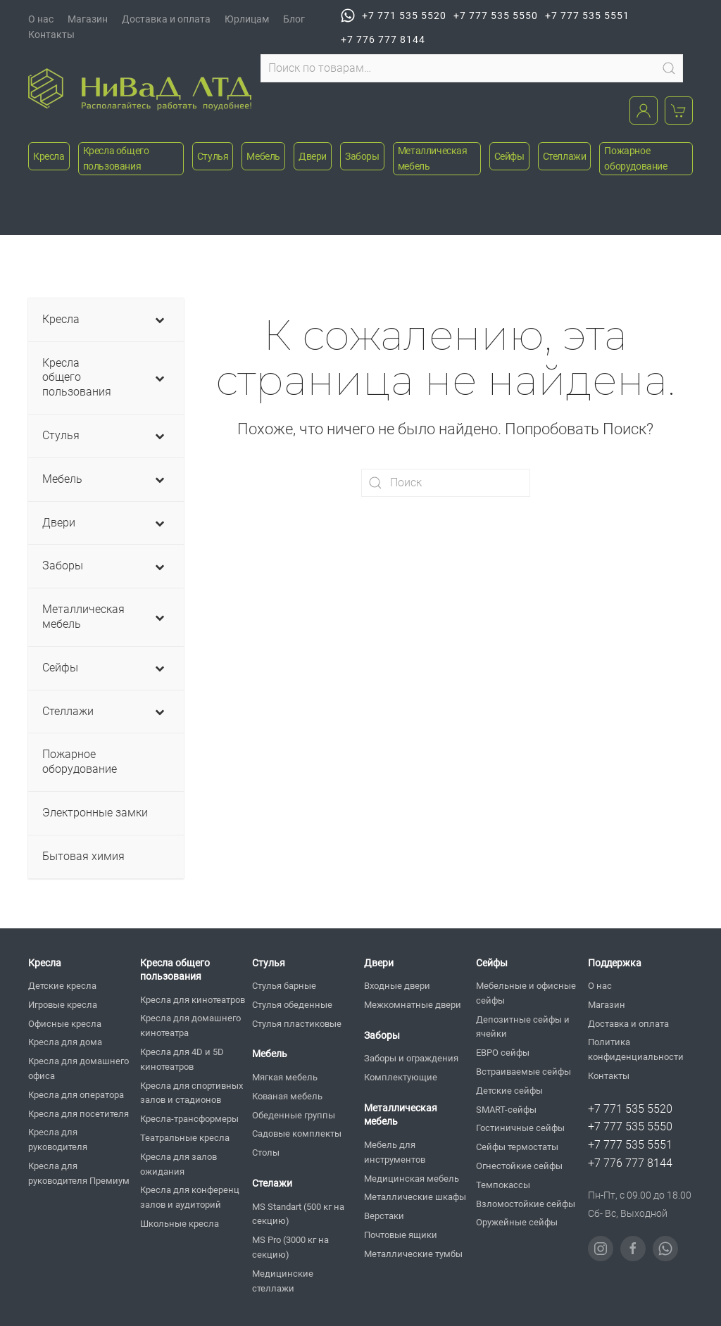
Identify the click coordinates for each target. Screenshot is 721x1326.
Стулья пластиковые (296, 1023)
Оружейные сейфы (517, 1222)
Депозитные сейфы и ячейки (523, 1027)
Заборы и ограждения (411, 1058)
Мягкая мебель (285, 1077)
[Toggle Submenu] (159, 319)
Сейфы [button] (509, 156)
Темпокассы (503, 1185)
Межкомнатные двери (412, 1004)
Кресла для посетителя (78, 1114)
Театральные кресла (185, 1137)
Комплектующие (400, 1077)
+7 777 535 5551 (587, 15)
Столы (266, 1152)
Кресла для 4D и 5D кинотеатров (182, 1059)
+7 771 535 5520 (393, 15)
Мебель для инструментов (394, 1152)
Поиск (669, 68)
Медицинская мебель (411, 1178)
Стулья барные (284, 985)
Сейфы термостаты (517, 1147)
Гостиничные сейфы (520, 1128)
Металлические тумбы (413, 1254)
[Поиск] (445, 483)
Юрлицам (247, 19)
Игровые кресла (62, 1004)
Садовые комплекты (296, 1133)
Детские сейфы (509, 1090)
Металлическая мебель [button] (433, 158)
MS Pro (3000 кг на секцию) (290, 1247)
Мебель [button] (263, 156)
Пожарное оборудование (635, 158)
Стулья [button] (213, 156)
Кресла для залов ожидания (178, 1164)
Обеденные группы (293, 1115)
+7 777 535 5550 (495, 15)
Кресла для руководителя (57, 1139)
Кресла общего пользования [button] (116, 158)
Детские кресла (62, 985)
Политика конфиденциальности (636, 1049)
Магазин (88, 19)
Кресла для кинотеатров (192, 999)
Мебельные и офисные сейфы (526, 993)
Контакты (51, 34)
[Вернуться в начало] (139, 89)
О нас (41, 19)
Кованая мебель (287, 1096)
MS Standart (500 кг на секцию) (298, 1214)
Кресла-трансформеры (189, 1118)
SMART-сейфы (506, 1109)
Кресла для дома (65, 1042)
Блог (294, 19)
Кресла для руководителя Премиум (79, 1173)
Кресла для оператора (76, 1095)
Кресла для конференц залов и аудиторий (189, 1197)
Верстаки (384, 1216)
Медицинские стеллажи (282, 1281)
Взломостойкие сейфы (525, 1204)
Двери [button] (313, 156)
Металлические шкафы (415, 1197)
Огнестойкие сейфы (519, 1166)
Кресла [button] (49, 156)
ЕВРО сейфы (502, 1052)
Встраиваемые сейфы (523, 1071)
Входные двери (397, 985)
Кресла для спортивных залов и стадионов (191, 1093)
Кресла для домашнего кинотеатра (190, 1025)
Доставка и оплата (166, 19)
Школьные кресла (179, 1223)
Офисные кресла (64, 1023)
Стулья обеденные (292, 1004)
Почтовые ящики (400, 1235)
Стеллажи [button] (565, 156)
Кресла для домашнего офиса (78, 1068)
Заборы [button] (362, 156)
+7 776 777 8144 (383, 39)
